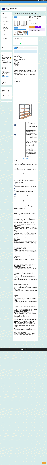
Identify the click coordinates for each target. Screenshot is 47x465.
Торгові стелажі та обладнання (5, 38)
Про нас (3, 45)
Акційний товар (5, 17)
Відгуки (3, 47)
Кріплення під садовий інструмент (5, 36)
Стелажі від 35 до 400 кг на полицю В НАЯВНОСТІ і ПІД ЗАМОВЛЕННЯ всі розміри (6, 22)
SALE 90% (4, 30)
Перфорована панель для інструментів (6, 19)
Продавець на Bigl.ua (23, 349)
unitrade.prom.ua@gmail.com (5, 76)
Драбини (4, 24)
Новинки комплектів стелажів (6, 42)
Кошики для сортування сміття (6, 32)
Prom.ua (27, 348)
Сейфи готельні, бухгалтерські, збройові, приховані (6, 28)
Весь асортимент (25, 158)
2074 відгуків (38, 0)
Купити (32, 26)
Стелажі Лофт (4, 43)
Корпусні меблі (4, 40)
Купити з (38, 26)
